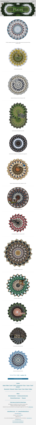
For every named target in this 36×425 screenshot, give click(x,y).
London (22, 375)
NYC (18, 375)
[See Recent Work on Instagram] (18, 379)
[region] (18, 1)
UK (25, 375)
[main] (18, 9)
